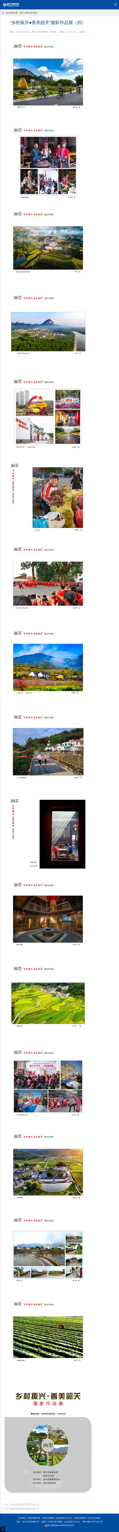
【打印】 (53, 32)
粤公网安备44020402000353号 (59, 1525)
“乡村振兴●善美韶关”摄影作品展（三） (25, 1509)
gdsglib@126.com (64, 1518)
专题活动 (28, 13)
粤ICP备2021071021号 (92, 1522)
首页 (21, 13)
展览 (35, 13)
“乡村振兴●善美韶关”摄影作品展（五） (25, 1504)
